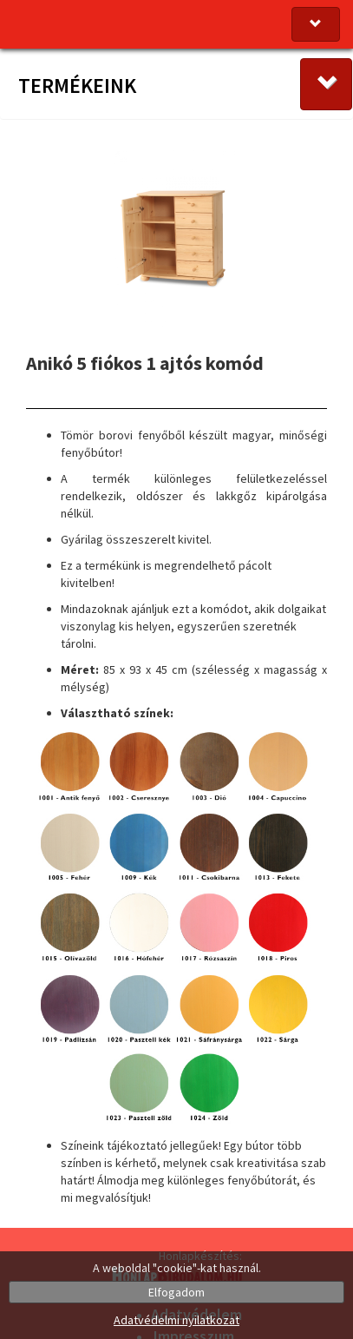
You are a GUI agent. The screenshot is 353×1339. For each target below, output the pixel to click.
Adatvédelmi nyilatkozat (176, 1320)
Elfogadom (176, 1292)
